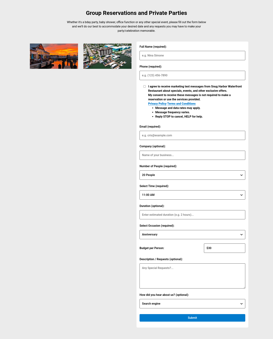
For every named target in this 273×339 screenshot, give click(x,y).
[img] (54, 56)
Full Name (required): (153, 46)
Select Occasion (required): (157, 225)
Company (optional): (153, 146)
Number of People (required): (158, 166)
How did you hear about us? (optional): (164, 295)
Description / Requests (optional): (161, 259)
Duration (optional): (152, 206)
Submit (192, 317)
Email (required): (150, 126)
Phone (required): (151, 66)
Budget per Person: (152, 248)
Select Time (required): (154, 186)
